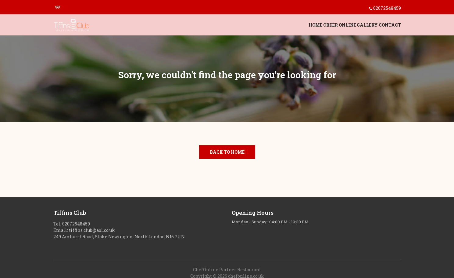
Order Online (315, 26)
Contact (390, 26)
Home (279, 26)
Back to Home (227, 152)
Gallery (355, 26)
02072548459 (387, 8)
